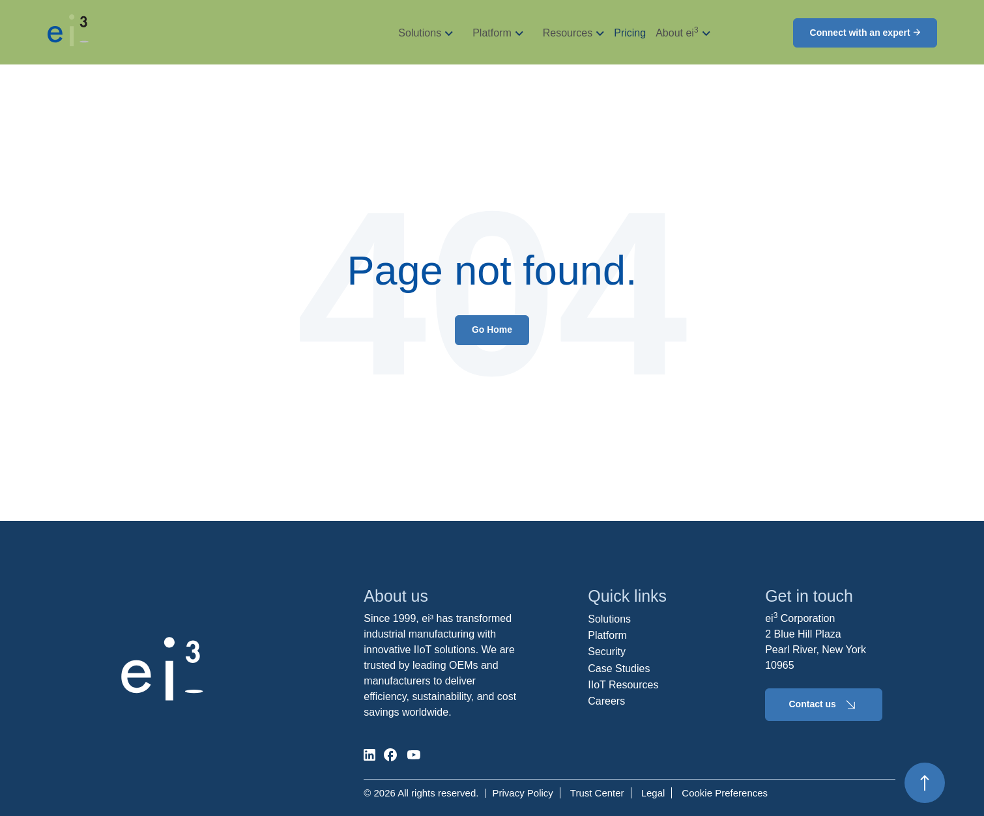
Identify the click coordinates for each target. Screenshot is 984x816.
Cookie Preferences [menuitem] (725, 792)
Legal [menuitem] (653, 792)
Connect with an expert (865, 32)
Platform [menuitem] (607, 635)
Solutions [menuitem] (609, 619)
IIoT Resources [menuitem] (623, 684)
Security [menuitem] (607, 651)
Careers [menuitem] (606, 701)
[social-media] (369, 755)
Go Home (492, 329)
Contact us (824, 704)
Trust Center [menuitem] (597, 792)
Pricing (630, 32)
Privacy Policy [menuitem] (522, 792)
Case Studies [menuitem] (619, 668)
